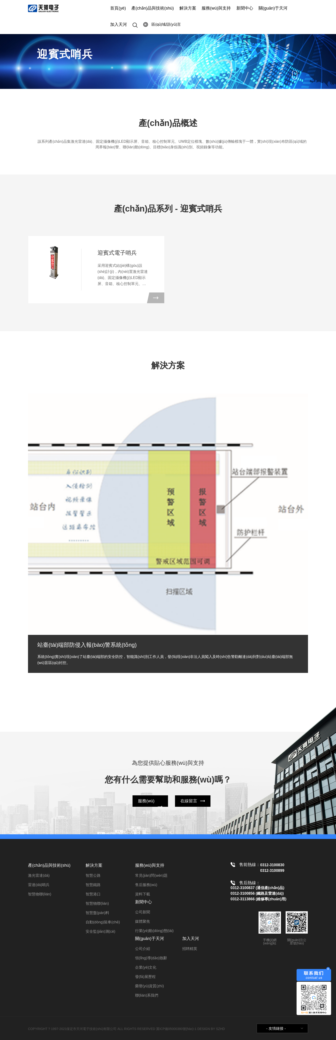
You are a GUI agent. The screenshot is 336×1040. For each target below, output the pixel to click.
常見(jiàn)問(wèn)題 (151, 875)
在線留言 (188, 801)
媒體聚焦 (142, 921)
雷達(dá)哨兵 (38, 885)
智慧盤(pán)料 (97, 913)
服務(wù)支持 (146, 807)
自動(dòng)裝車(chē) (103, 922)
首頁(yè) (118, 8)
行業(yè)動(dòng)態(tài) (154, 931)
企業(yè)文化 (146, 967)
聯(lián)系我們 (146, 995)
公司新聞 (142, 912)
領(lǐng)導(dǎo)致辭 (151, 958)
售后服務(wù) (146, 885)
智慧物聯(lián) (39, 894)
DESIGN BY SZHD (211, 1029)
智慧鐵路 (93, 885)
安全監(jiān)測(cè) (100, 931)
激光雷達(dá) (38, 875)
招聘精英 (189, 949)
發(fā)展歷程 (145, 977)
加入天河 (118, 24)
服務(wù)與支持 (216, 8)
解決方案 (187, 8)
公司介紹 (142, 949)
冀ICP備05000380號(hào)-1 (176, 1029)
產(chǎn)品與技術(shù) (152, 8)
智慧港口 (93, 894)
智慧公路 (93, 875)
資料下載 (142, 894)
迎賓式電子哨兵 (117, 253)
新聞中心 (244, 8)
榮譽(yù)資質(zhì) (149, 986)
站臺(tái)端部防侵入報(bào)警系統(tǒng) (87, 645)
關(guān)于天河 (273, 8)
